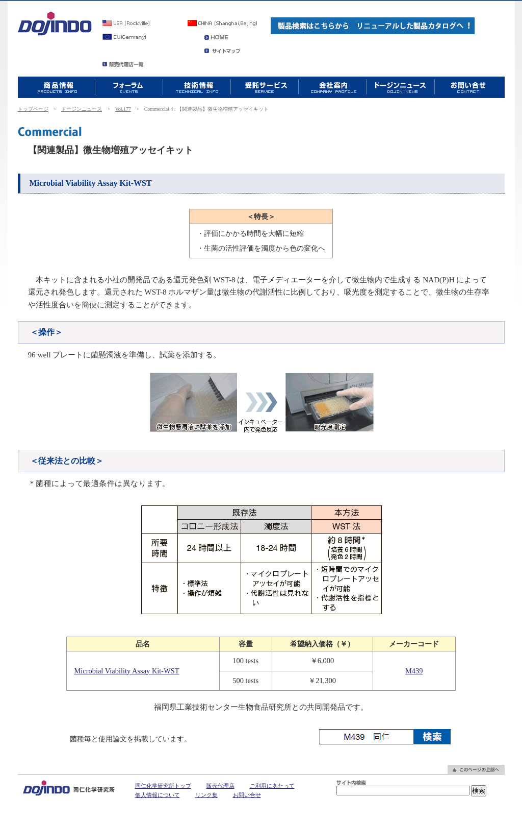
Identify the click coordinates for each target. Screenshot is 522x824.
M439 (414, 671)
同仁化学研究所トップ (163, 786)
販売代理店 (220, 786)
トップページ (33, 109)
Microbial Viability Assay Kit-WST (126, 671)
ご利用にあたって (272, 786)
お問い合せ (247, 795)
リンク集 (206, 795)
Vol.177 (123, 109)
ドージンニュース (81, 109)
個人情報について (157, 795)
